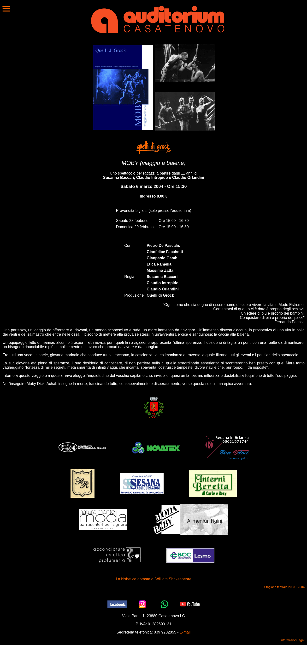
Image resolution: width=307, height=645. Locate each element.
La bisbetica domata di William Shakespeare (153, 579)
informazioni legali (293, 640)
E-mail (185, 632)
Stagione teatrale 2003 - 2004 (284, 587)
